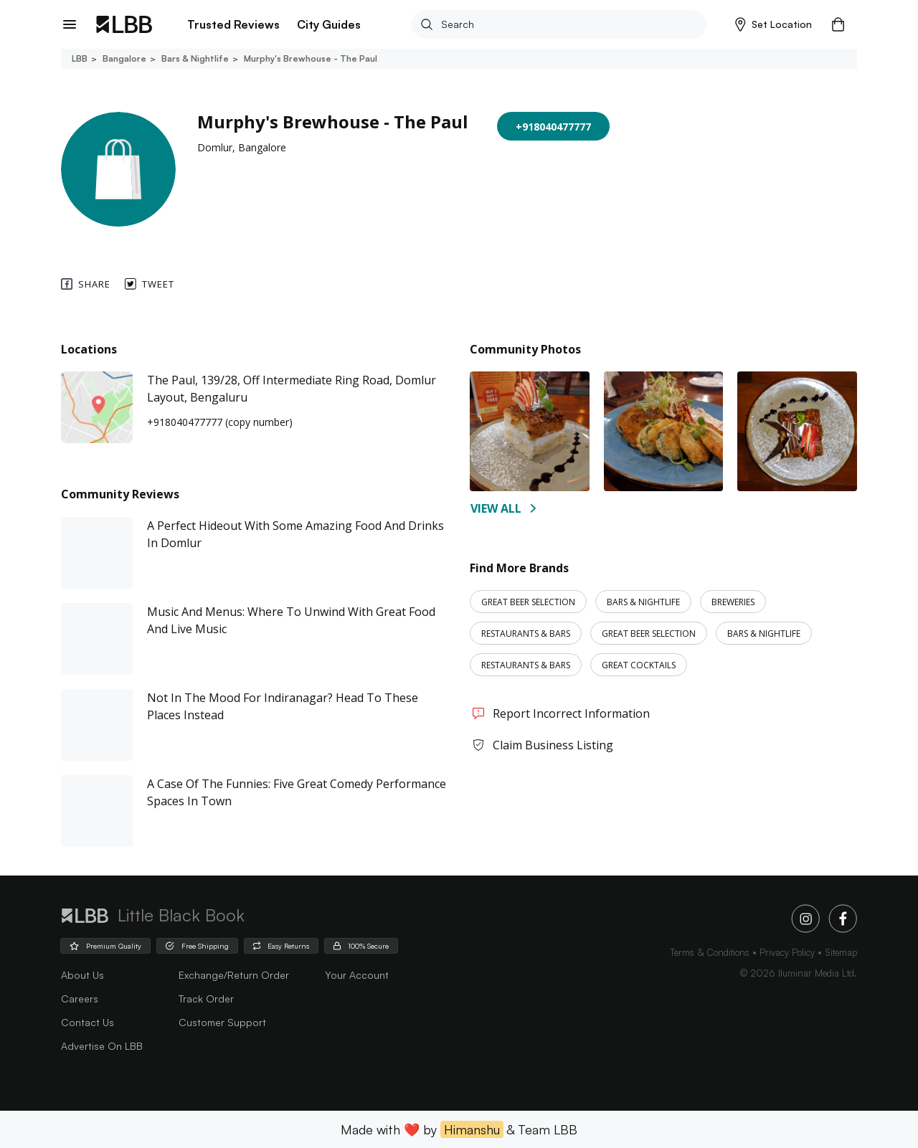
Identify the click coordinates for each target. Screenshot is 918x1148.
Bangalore (123, 58)
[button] (773, 24)
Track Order (206, 998)
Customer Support (222, 1022)
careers (79, 998)
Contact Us (87, 1022)
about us (82, 975)
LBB (79, 58)
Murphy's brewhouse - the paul (309, 58)
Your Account (357, 975)
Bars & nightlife (194, 58)
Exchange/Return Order (234, 975)
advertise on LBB (102, 1046)
